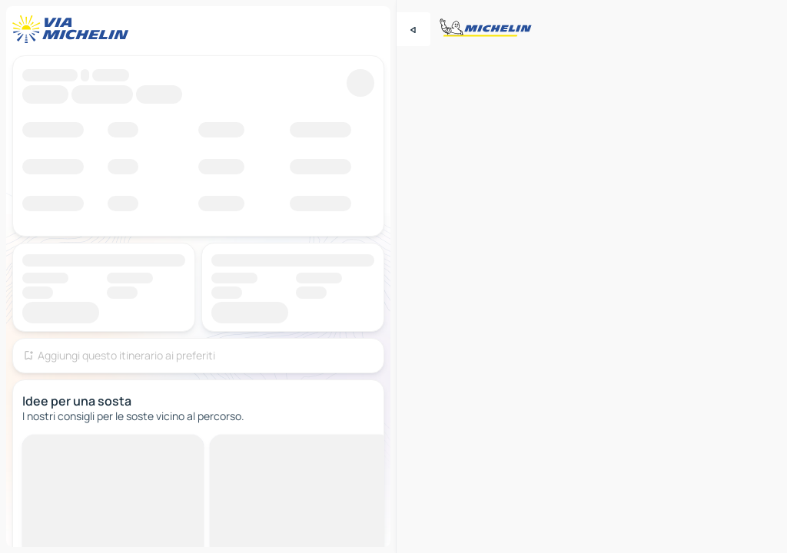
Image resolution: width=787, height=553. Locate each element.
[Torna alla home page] (73, 29)
